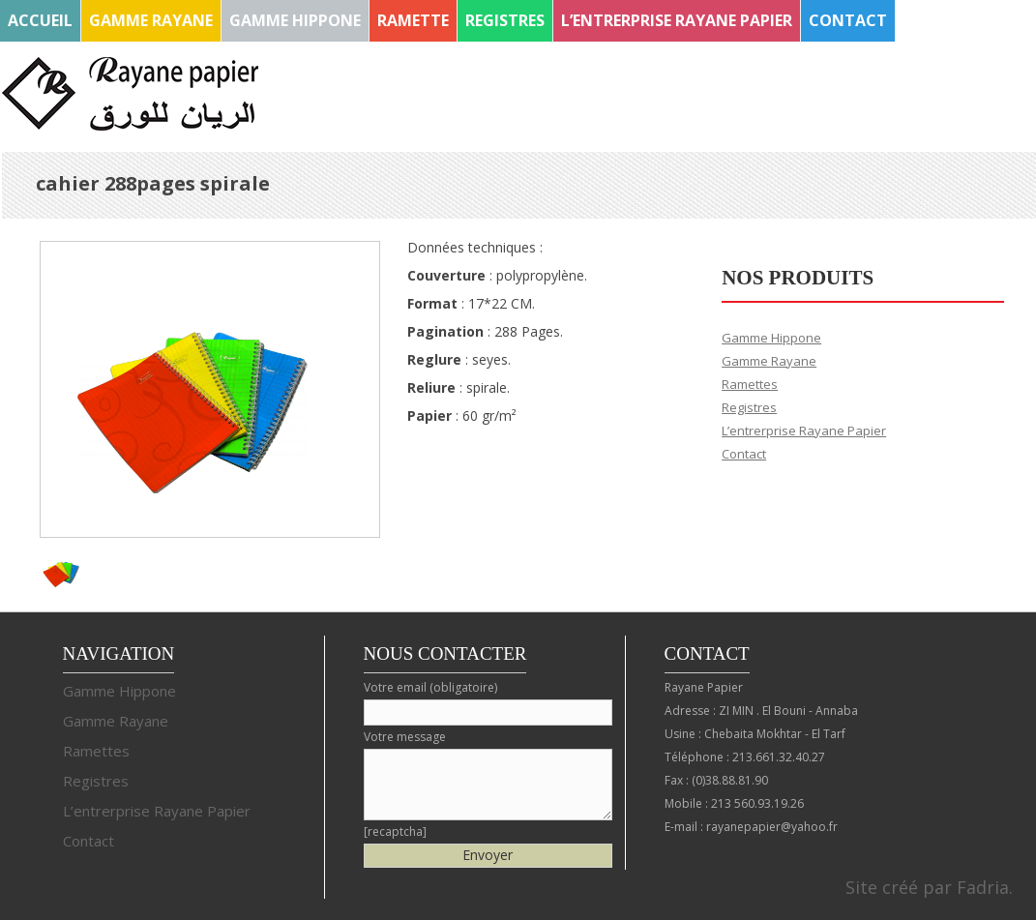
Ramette (413, 20)
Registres (505, 20)
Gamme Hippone (295, 20)
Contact (848, 20)
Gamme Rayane (151, 20)
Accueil (40, 20)
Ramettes (750, 384)
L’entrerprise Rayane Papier (676, 20)
